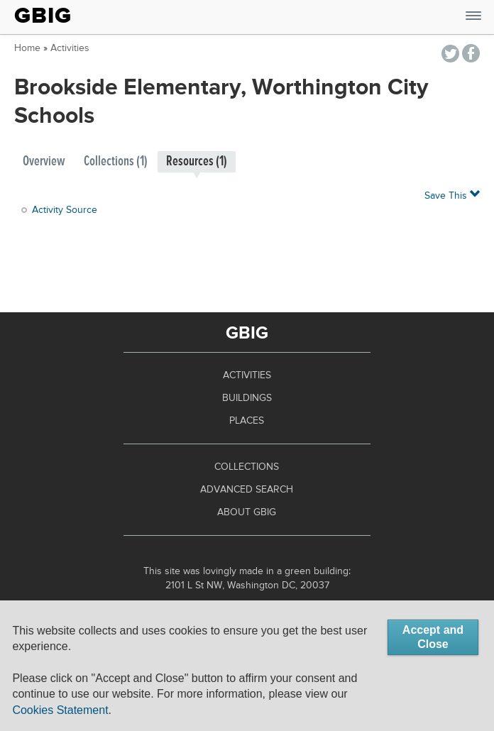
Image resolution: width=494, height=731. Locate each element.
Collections (246, 467)
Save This (452, 195)
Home (27, 48)
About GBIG (246, 512)
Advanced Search (246, 490)
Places (246, 421)
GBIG (43, 15)
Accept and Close (432, 637)
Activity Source (64, 210)
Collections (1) (116, 161)
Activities (69, 48)
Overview (44, 161)
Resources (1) (196, 161)
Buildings (247, 398)
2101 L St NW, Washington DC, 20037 (247, 585)
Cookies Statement (60, 710)
